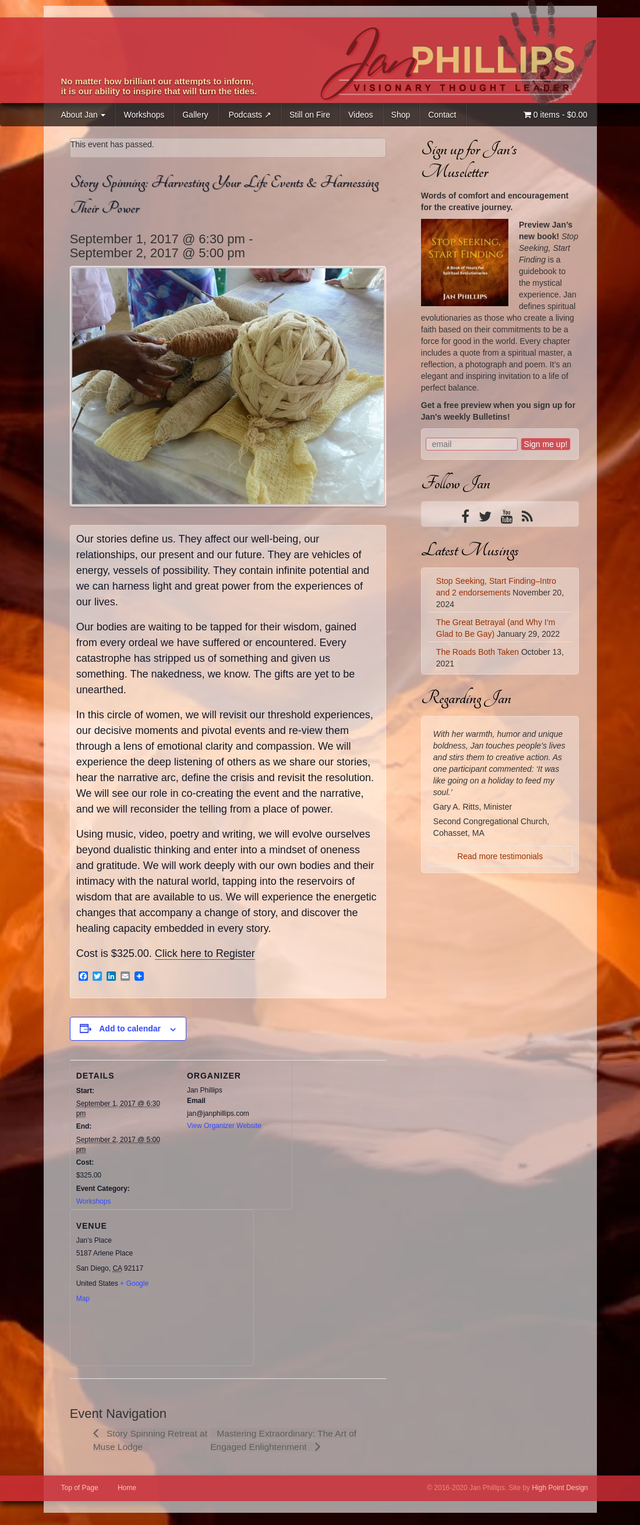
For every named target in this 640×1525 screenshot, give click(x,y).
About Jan (83, 114)
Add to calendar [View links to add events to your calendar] (130, 1028)
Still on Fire (309, 114)
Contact (442, 114)
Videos (360, 114)
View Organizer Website (224, 1126)
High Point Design (560, 1488)
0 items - (556, 114)
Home (127, 1488)
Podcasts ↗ (249, 114)
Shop (401, 114)
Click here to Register (205, 953)
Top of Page (79, 1488)
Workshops (143, 114)
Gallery (195, 114)
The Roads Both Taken (477, 652)
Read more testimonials (500, 856)
